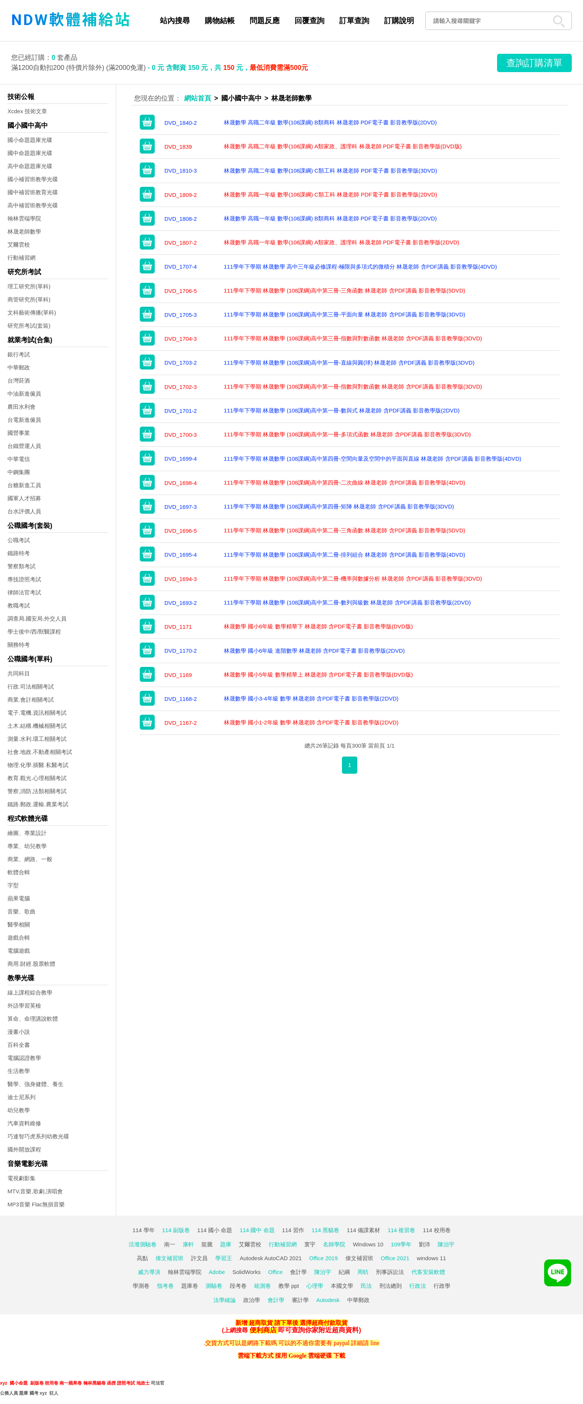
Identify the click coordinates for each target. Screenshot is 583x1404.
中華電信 (18, 459)
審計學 (300, 1300)
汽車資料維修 (24, 1123)
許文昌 (199, 1258)
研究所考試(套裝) (28, 325)
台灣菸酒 (18, 380)
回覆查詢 (309, 20)
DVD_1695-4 (180, 554)
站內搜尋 (175, 20)
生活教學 (18, 1071)
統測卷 (262, 1286)
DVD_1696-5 (180, 531)
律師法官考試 (24, 592)
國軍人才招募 (24, 498)
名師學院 (334, 1244)
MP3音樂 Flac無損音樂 (36, 1204)
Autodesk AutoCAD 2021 (271, 1258)
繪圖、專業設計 (27, 833)
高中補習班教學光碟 (32, 205)
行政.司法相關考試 (30, 686)
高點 (142, 1258)
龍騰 (207, 1244)
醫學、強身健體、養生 (35, 1084)
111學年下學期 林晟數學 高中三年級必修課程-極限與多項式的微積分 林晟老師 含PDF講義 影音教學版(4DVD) (360, 266)
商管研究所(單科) (28, 299)
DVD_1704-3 (180, 338)
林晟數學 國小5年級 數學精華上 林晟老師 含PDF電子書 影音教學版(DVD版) (318, 674)
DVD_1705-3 (180, 315)
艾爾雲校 (18, 244)
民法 (366, 1286)
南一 (169, 1244)
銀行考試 (18, 354)
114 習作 (293, 1230)
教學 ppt (288, 1286)
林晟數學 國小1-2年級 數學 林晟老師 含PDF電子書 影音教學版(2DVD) (311, 722)
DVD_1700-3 (180, 435)
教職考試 (18, 605)
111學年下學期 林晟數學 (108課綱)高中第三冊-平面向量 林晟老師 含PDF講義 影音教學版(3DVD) (344, 314)
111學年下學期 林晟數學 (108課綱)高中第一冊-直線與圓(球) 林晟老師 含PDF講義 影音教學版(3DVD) (349, 362)
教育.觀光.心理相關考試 (37, 778)
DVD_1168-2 (180, 699)
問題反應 (265, 20)
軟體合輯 (18, 872)
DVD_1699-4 (180, 458)
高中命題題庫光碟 (29, 166)
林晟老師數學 (24, 231)
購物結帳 (220, 20)
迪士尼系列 (21, 1097)
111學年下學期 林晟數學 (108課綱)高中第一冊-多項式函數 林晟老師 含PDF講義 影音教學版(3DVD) (347, 434)
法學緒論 (224, 1300)
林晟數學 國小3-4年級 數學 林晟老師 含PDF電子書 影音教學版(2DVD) (311, 698)
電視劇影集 (21, 1178)
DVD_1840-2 (180, 123)
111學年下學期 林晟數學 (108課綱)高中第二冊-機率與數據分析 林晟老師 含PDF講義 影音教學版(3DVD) (353, 578)
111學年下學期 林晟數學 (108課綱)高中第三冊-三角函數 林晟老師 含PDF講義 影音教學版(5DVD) (344, 290)
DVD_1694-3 (180, 579)
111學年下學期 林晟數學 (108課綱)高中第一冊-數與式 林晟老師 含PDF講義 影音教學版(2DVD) (342, 410)
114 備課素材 (363, 1230)
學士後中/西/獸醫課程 (34, 631)
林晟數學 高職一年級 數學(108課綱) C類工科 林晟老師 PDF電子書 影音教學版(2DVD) (330, 194)
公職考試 (18, 540)
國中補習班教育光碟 (32, 192)
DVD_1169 (178, 675)
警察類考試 (21, 566)
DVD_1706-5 (180, 291)
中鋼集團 (18, 472)
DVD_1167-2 (180, 723)
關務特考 (18, 644)
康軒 (188, 1244)
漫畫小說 (18, 1032)
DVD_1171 (178, 627)
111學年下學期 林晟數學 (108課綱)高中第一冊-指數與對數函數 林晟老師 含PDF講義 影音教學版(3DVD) (353, 386)
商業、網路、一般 (29, 859)
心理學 (314, 1286)
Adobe (217, 1272)
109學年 (401, 1244)
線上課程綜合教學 (29, 992)
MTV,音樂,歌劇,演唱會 (35, 1191)
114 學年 (143, 1230)
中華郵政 (18, 367)
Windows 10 (368, 1244)
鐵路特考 (18, 553)
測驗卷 (214, 1286)
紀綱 (344, 1272)
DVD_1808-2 (180, 219)
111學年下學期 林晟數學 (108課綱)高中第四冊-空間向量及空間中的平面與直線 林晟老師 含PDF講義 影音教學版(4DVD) (372, 458)
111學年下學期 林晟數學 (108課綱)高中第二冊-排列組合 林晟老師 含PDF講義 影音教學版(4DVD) (344, 554)
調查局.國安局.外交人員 (37, 618)
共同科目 (18, 673)
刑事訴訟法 (390, 1272)
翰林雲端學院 (24, 218)
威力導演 (149, 1272)
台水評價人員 (24, 511)
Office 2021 (395, 1258)
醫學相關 (18, 924)
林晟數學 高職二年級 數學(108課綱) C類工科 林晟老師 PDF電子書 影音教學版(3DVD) (330, 170)
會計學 (298, 1272)
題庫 (225, 1244)
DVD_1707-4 (180, 266)
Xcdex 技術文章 (27, 111)
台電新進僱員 (24, 420)
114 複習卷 (401, 1230)
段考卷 (238, 1286)
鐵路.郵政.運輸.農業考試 (37, 804)
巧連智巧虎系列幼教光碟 (38, 1136)
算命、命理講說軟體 (32, 1018)
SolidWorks (246, 1272)
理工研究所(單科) (28, 286)
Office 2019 (323, 1258)
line (374, 1343)
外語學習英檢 (24, 1005)
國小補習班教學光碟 (32, 179)
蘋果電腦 (18, 898)
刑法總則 (390, 1286)
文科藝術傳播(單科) (31, 312)
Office (275, 1272)
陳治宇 (446, 1244)
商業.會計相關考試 (30, 699)
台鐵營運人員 (24, 446)
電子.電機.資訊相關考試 (37, 712)
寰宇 (309, 1244)
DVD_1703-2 (180, 362)
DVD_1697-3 (180, 507)
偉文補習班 (169, 1258)
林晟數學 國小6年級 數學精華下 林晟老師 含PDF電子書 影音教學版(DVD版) (318, 626)
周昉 (362, 1272)
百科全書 (18, 1045)
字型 (13, 885)
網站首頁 (197, 98)
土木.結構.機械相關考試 (37, 726)
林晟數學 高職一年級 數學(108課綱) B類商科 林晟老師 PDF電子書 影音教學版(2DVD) (330, 218)
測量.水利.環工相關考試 (37, 739)
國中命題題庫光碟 (29, 153)
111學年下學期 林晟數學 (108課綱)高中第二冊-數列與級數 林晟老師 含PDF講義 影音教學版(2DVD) (347, 602)
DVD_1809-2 (180, 195)
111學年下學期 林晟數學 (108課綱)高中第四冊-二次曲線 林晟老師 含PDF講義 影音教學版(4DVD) (344, 482)
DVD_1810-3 (180, 170)
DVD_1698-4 (180, 483)
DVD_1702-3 (180, 387)
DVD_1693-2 (180, 603)
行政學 (442, 1286)
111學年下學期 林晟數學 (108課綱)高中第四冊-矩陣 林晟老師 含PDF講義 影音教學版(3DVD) (339, 506)
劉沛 (424, 1244)
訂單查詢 (354, 20)
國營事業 (18, 433)
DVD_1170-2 (180, 650)
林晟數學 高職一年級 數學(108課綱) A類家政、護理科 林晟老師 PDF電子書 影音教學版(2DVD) (341, 242)
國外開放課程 (24, 1149)
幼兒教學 (18, 1110)
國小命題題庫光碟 (29, 140)
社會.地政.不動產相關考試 (39, 752)
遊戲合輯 (18, 937)
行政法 (417, 1286)
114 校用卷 (436, 1230)
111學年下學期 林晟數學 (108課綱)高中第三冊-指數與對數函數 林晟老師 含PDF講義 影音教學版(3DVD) (353, 338)
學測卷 (141, 1286)
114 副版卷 (176, 1230)
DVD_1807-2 (180, 242)
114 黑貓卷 (325, 1230)
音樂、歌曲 (21, 911)
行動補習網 (21, 257)
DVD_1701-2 (180, 411)
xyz (3, 1383)
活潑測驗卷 (143, 1244)
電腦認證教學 (24, 1058)
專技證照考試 (24, 579)
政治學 (251, 1300)
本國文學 (342, 1286)
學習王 (223, 1258)
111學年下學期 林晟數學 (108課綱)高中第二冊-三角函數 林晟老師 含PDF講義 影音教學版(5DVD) (344, 530)
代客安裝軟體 (428, 1272)
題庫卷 (189, 1286)
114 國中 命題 (257, 1230)
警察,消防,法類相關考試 (37, 791)
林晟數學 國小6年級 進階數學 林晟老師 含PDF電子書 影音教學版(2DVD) (314, 650)
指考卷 (165, 1286)
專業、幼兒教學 (27, 846)
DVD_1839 (178, 146)
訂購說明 (399, 20)
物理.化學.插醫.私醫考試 (37, 765)
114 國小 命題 (214, 1230)
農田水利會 (21, 406)
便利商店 (263, 1330)
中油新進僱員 (24, 393)
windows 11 (431, 1258)
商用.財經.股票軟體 (31, 964)
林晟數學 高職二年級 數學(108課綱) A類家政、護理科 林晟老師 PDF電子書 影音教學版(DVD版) (343, 146)
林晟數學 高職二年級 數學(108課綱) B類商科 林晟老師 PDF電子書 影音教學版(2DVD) (330, 122)
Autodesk (328, 1300)
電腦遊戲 (18, 950)
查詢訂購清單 (534, 63)
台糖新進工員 (24, 485)
